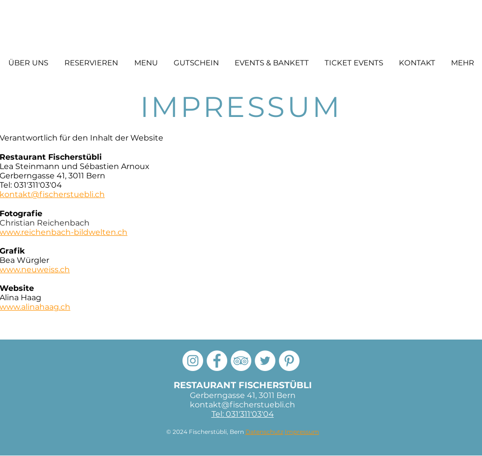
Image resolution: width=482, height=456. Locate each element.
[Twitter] (265, 360)
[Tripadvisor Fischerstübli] (241, 360)
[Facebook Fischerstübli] (217, 360)
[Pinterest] (289, 360)
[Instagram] (192, 360)
